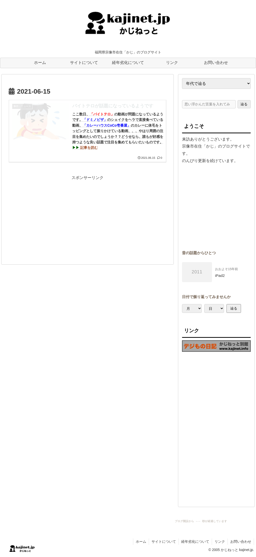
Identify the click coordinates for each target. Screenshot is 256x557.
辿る (244, 104)
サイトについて (164, 542)
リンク (219, 542)
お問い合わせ (240, 542)
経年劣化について (195, 542)
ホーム (141, 542)
